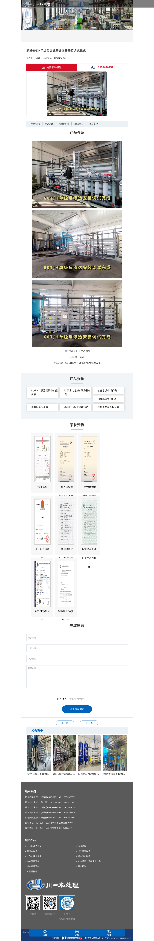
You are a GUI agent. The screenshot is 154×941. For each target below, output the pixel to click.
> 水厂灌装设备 (83, 851)
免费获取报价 (51, 67)
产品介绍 (35, 124)
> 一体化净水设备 (33, 856)
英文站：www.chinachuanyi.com (118, 938)
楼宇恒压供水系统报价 (76, 407)
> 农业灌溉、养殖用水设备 (88, 861)
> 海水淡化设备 (83, 856)
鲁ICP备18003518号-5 (94, 938)
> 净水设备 (81, 846)
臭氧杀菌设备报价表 (108, 407)
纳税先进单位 (89, 723)
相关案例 (93, 124)
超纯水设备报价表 (107, 399)
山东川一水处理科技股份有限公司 (50, 58)
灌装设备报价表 (39, 407)
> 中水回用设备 (32, 861)
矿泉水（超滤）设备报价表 (77, 392)
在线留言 (79, 124)
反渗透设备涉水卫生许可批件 (64, 723)
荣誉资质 (64, 124)
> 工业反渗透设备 (33, 846)
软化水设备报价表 (107, 390)
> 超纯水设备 (31, 851)
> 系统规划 (81, 866)
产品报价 (49, 124)
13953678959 (102, 67)
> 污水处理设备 (32, 866)
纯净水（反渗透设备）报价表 (44, 392)
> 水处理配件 (31, 871)
